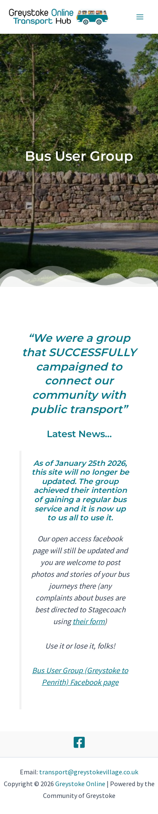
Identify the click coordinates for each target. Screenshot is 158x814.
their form (88, 621)
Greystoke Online (80, 783)
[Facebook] (79, 742)
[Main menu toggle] (140, 17)
